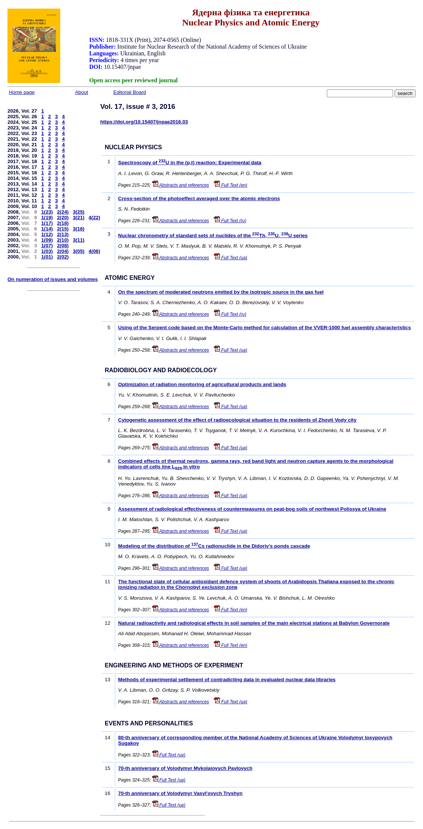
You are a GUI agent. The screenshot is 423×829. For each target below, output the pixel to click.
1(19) (47, 217)
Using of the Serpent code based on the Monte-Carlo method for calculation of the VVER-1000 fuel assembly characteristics (264, 327)
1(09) (47, 240)
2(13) (62, 234)
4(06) (94, 251)
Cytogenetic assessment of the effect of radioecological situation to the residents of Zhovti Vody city (237, 420)
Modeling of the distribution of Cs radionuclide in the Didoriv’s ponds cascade (214, 546)
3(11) (79, 240)
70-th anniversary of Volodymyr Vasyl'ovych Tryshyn (180, 793)
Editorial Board (129, 92)
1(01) (47, 257)
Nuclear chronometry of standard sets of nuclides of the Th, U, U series (213, 235)
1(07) (47, 245)
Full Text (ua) (230, 257)
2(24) (62, 212)
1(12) (47, 234)
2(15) (62, 229)
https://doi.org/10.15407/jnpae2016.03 (144, 122)
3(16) (79, 229)
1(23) (47, 212)
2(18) (62, 223)
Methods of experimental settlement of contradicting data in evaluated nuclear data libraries (226, 679)
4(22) (94, 217)
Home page (22, 92)
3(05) (79, 251)
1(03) (47, 251)
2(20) (62, 217)
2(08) (62, 245)
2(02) (62, 257)
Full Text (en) (230, 185)
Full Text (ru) (230, 220)
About (81, 92)
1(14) (47, 229)
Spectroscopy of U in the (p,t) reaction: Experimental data (189, 162)
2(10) (62, 240)
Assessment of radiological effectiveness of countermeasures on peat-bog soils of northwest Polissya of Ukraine (252, 509)
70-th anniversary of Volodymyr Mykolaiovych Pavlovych (185, 768)
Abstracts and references (180, 185)
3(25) (79, 212)
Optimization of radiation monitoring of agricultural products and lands (202, 384)
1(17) (47, 223)
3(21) (79, 217)
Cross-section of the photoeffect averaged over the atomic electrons (199, 198)
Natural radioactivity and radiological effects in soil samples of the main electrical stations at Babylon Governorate (254, 623)
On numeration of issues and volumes (52, 279)
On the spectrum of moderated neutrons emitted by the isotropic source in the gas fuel (221, 292)
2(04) (62, 251)
